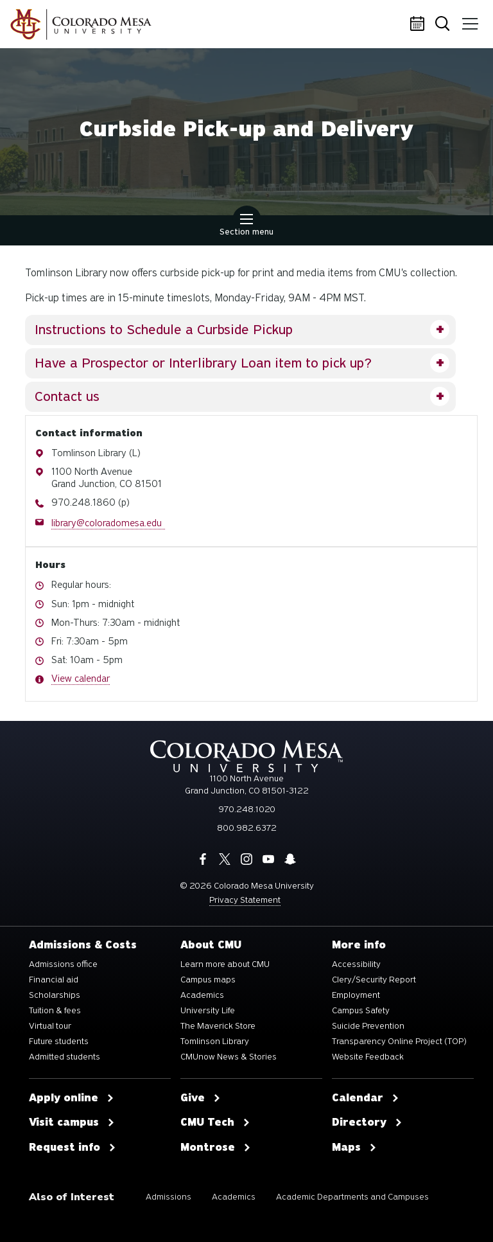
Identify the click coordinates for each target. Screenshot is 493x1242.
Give (200, 1098)
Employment (356, 995)
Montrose (215, 1147)
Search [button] (444, 24)
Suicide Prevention (368, 1026)
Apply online (71, 1098)
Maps (354, 1147)
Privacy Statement (245, 899)
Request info (72, 1147)
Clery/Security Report (374, 980)
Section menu (246, 226)
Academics (202, 995)
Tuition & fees (55, 1011)
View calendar (80, 678)
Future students (59, 1041)
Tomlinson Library (214, 1041)
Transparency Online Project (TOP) (399, 1041)
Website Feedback (368, 1057)
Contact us (67, 396)
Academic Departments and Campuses (352, 1196)
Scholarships (54, 995)
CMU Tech (215, 1122)
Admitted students (64, 1057)
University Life (207, 1011)
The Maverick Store (217, 1026)
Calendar (419, 24)
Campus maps (208, 980)
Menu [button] (469, 19)
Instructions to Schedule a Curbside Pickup (164, 329)
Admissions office (63, 964)
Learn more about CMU (225, 964)
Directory (367, 1122)
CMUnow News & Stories (228, 1057)
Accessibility (356, 964)
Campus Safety (361, 1011)
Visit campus (72, 1122)
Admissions (168, 1196)
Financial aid (53, 980)
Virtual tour (50, 1026)
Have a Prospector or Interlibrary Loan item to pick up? (203, 363)
